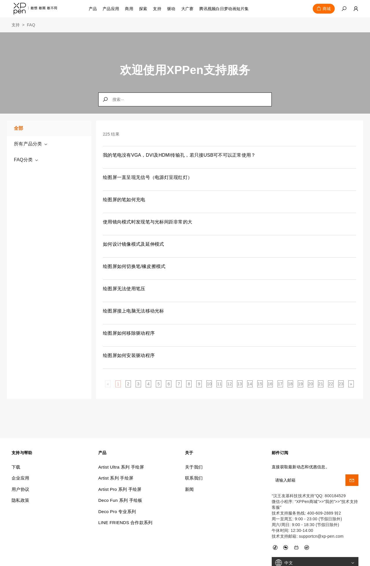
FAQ (31, 25)
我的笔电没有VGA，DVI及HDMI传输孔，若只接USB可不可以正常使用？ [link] (179, 155)
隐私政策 (20, 473)
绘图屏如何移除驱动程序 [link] (129, 333)
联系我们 (194, 451)
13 (239, 384)
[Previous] (108, 384)
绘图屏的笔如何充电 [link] (124, 199)
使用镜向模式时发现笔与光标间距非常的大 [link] (147, 221)
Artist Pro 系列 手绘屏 (120, 462)
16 (270, 384)
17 (280, 384)
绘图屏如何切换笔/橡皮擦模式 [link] (134, 266)
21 (320, 384)
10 (209, 384)
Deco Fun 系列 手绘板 (120, 473)
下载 (16, 440)
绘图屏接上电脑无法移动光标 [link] (133, 310)
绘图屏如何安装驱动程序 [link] (129, 355)
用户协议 (20, 462)
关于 (189, 425)
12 (229, 384)
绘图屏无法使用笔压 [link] (124, 288)
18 (290, 384)
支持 (16, 25)
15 (260, 384)
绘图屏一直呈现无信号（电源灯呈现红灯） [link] (147, 177)
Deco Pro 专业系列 (117, 484)
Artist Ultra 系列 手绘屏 (121, 440)
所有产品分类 (31, 144)
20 (310, 384)
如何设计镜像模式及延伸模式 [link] (133, 244)
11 (219, 384)
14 (249, 384)
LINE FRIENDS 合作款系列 (125, 495)
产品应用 (111, 8)
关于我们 (194, 440)
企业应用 (20, 451)
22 (330, 384)
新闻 (189, 462)
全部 (18, 128)
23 (340, 384)
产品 (93, 8)
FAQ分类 (26, 159)
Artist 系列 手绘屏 (115, 451)
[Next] (351, 384)
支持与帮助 (22, 425)
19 (300, 384)
